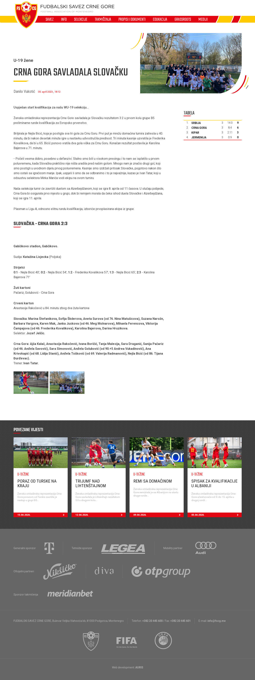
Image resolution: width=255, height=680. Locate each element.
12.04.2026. (100, 515)
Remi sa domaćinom (152, 481)
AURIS (139, 667)
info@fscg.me (216, 620)
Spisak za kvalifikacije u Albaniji (214, 483)
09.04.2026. (158, 515)
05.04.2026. (216, 515)
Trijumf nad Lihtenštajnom (90, 483)
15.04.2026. (42, 515)
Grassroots (183, 19)
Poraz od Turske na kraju (36, 483)
